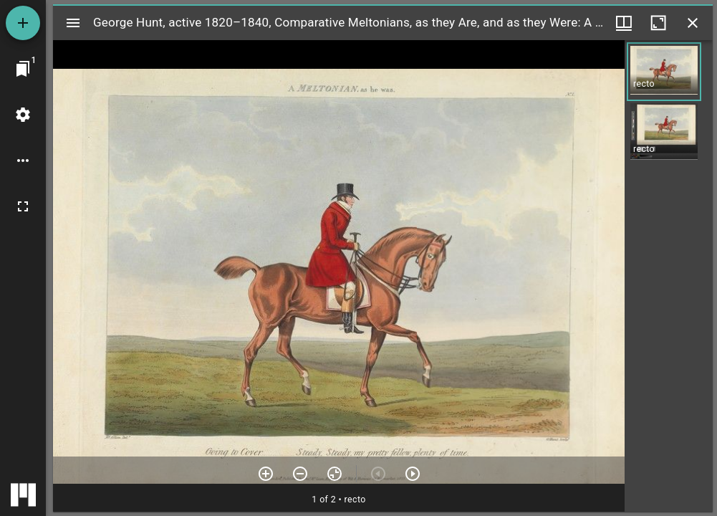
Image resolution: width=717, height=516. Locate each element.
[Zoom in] (266, 474)
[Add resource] (23, 23)
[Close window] (692, 23)
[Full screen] (23, 206)
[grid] (669, 276)
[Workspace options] (23, 160)
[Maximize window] (658, 23)
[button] (664, 71)
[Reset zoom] (334, 474)
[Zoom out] (300, 474)
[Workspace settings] (23, 114)
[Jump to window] (23, 69)
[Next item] (412, 474)
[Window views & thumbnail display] (624, 23)
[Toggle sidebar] (73, 23)
